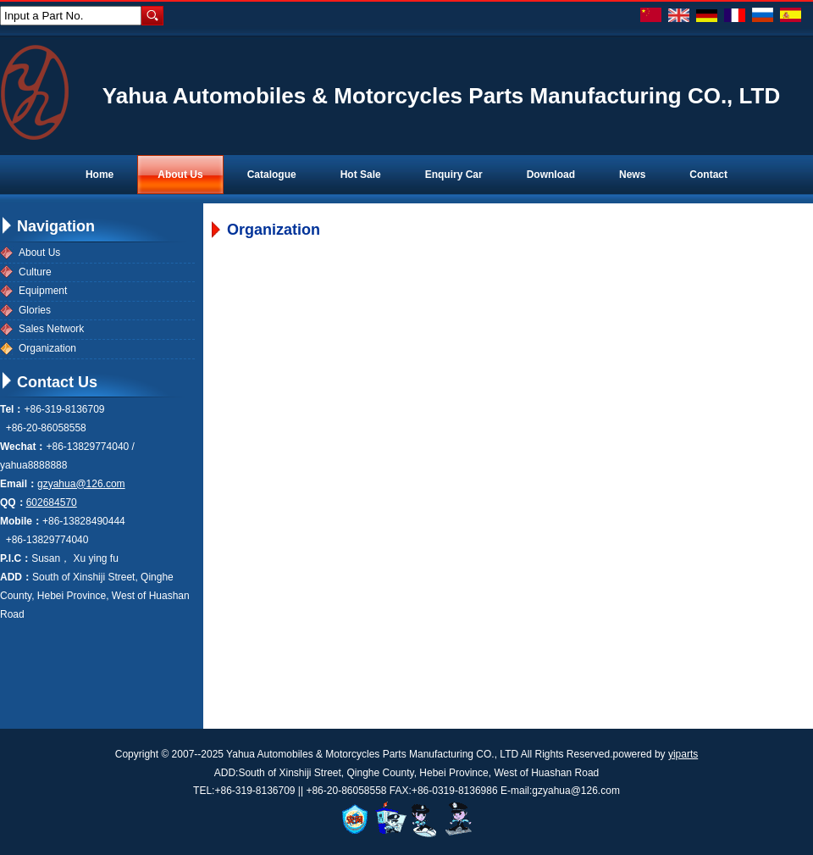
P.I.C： (15, 558)
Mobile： (21, 521)
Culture (35, 272)
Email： (18, 484)
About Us (39, 252)
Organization (47, 348)
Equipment (43, 291)
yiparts (683, 754)
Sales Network (51, 329)
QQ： (13, 502)
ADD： (16, 577)
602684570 (51, 502)
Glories (35, 310)
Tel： (12, 409)
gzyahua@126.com (81, 484)
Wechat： (23, 446)
